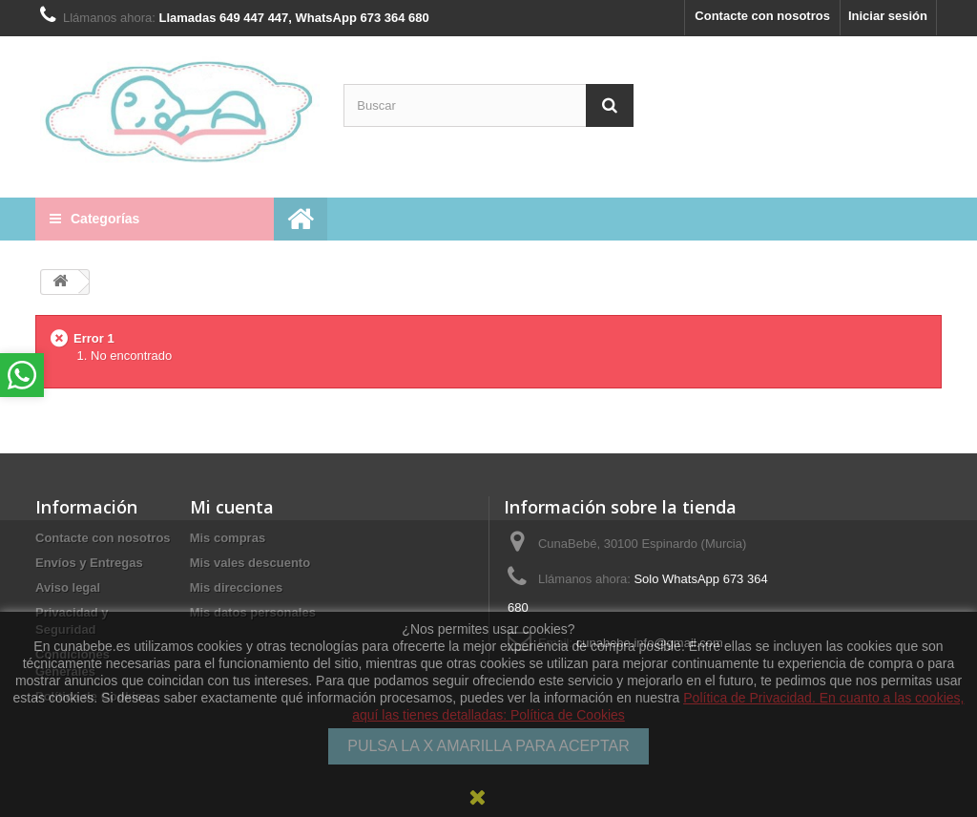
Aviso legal (67, 587)
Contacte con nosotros (762, 16)
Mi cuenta (232, 506)
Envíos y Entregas (89, 562)
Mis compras (227, 538)
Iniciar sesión (887, 16)
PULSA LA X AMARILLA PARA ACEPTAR (488, 746)
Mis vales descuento (250, 562)
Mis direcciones (236, 587)
